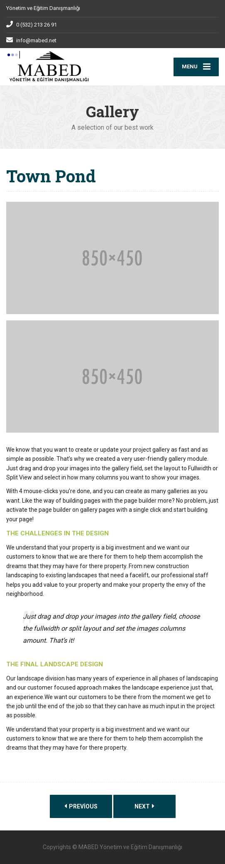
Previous (81, 806)
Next (144, 806)
